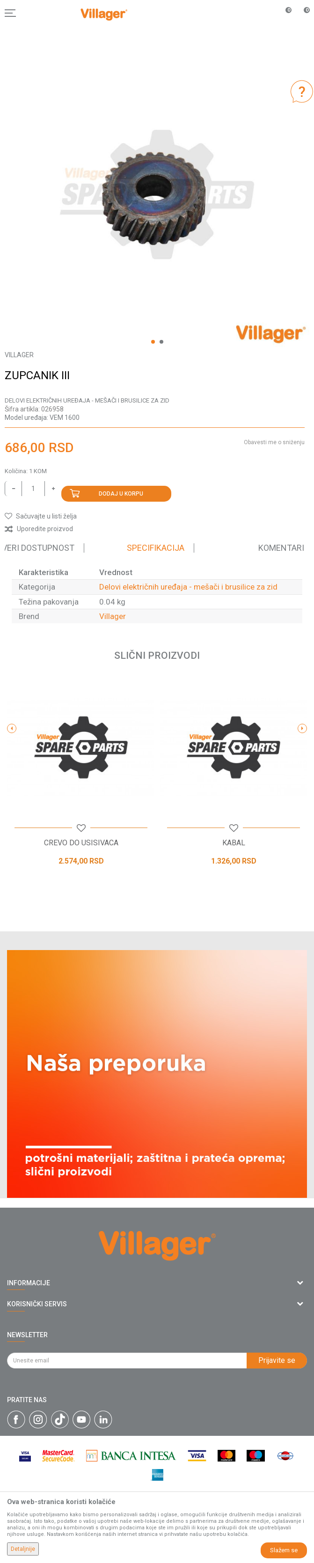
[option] (157, 195)
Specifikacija (155, 548)
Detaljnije (23, 1549)
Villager (112, 616)
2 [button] (161, 342)
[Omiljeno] (283, 13)
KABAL (233, 843)
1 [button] (153, 342)
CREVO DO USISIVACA (81, 843)
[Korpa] (301, 23)
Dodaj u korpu (121, 493)
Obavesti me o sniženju (274, 442)
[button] (41, 516)
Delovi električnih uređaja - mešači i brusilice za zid (87, 400)
